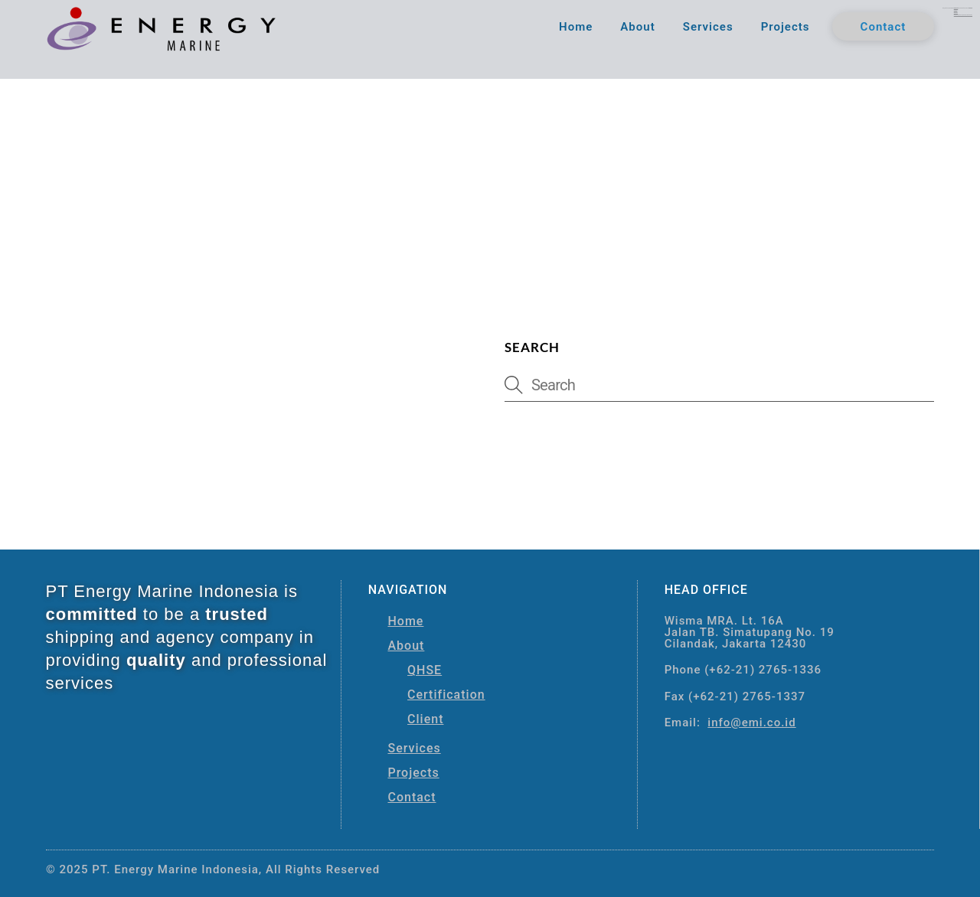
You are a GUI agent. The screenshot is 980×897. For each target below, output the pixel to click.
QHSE (424, 666)
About (637, 28)
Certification (446, 690)
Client (425, 715)
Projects (785, 28)
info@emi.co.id (751, 719)
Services (708, 28)
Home (576, 28)
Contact (883, 28)
